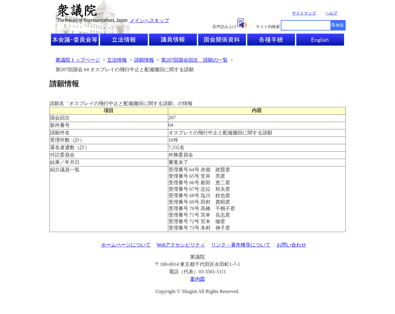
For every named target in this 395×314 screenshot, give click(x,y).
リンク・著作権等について (240, 244)
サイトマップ (304, 13)
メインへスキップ (149, 20)
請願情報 (144, 60)
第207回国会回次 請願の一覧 (194, 60)
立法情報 (117, 60)
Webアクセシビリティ (181, 244)
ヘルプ (331, 13)
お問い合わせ (291, 244)
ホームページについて (126, 244)
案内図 (197, 279)
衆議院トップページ (78, 60)
